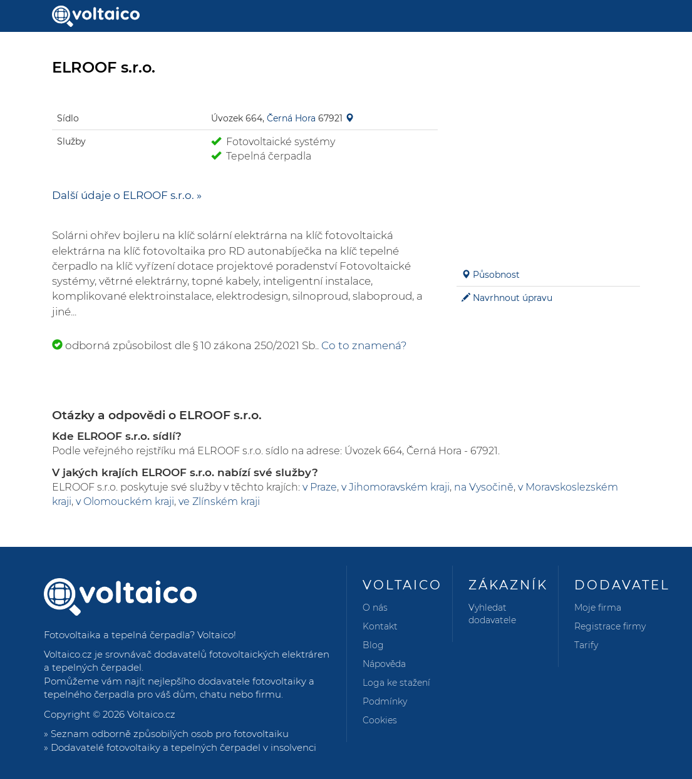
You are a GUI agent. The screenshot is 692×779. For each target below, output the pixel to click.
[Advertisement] (548, 172)
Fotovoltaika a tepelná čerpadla (117, 635)
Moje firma (597, 607)
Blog (373, 645)
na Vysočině (484, 487)
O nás (375, 607)
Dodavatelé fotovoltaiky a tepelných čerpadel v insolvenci (183, 747)
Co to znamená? (364, 345)
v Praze (319, 487)
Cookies (380, 720)
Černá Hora (291, 118)
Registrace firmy (610, 626)
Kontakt (380, 626)
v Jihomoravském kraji (395, 487)
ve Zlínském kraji (219, 501)
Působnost (496, 274)
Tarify (586, 645)
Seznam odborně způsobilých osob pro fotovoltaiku (170, 734)
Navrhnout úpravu (512, 297)
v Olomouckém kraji (125, 501)
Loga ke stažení (396, 682)
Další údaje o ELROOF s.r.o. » (127, 195)
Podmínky (385, 701)
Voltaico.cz (151, 714)
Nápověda (384, 664)
